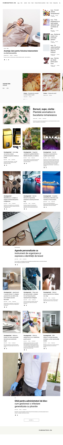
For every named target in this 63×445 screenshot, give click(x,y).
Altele (5, 48)
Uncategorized (17, 241)
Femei (8, 48)
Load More (31, 430)
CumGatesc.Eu (9, 3)
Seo (15, 398)
